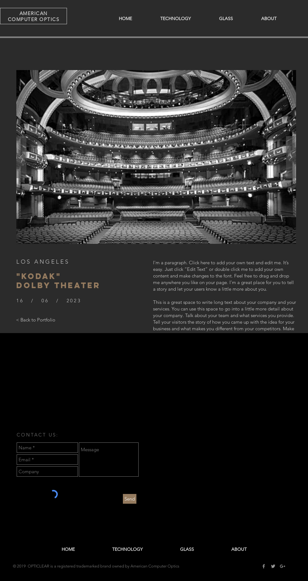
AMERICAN (33, 13)
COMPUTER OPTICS (33, 19)
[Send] (129, 499)
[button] (156, 157)
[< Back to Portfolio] (35, 320)
